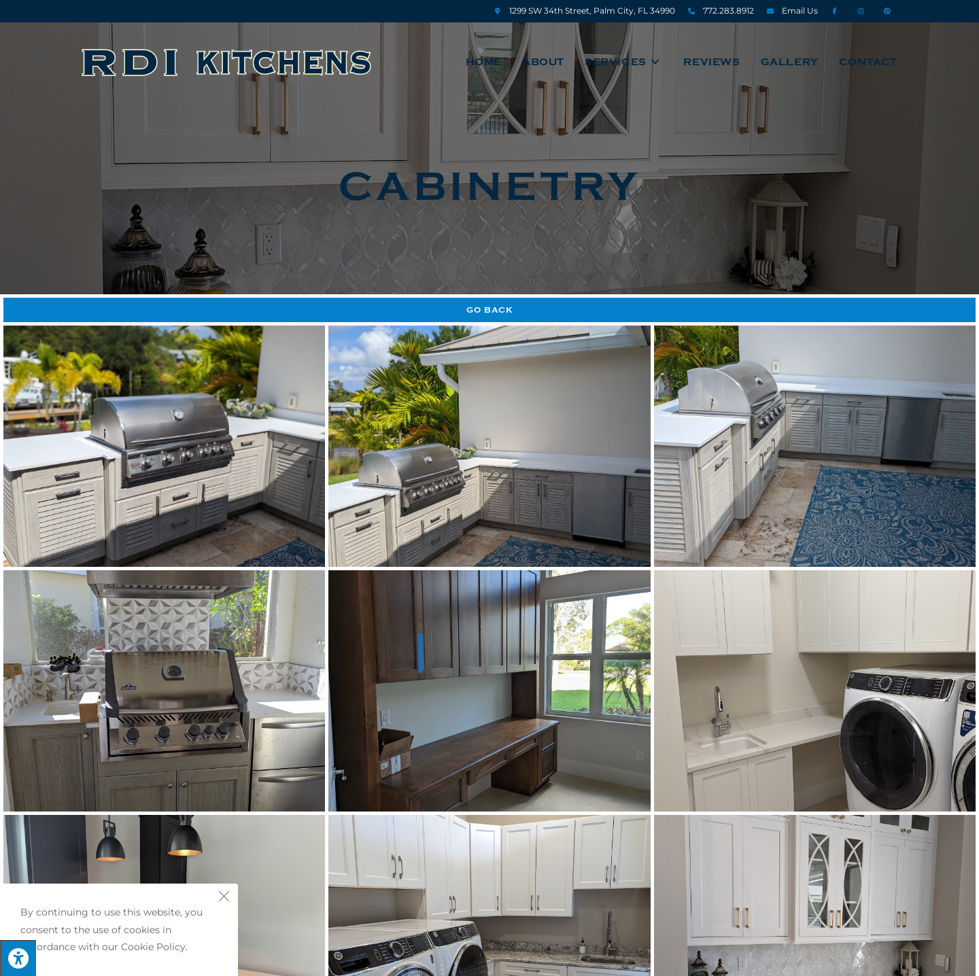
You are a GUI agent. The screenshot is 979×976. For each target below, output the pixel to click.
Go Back (489, 310)
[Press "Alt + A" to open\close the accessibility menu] (18, 958)
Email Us (800, 10)
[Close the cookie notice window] (223, 898)
